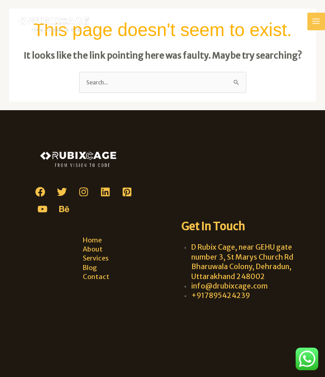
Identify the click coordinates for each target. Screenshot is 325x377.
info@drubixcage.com (229, 285)
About (93, 249)
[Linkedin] (105, 191)
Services (95, 258)
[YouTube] (42, 209)
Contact (96, 277)
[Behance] (64, 209)
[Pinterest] (127, 191)
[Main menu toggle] (316, 21)
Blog (90, 268)
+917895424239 (220, 295)
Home (92, 240)
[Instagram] (83, 191)
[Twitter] (62, 191)
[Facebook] (40, 191)
